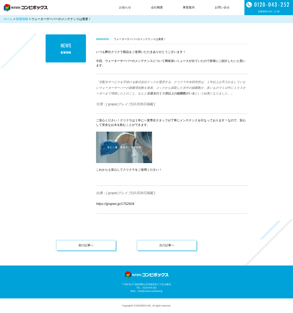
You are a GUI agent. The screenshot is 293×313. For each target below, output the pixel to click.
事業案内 (189, 7)
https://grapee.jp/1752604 (115, 204)
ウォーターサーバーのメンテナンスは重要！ (140, 39)
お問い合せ (222, 7)
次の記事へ (166, 245)
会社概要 (157, 7)
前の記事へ (85, 245)
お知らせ (125, 7)
